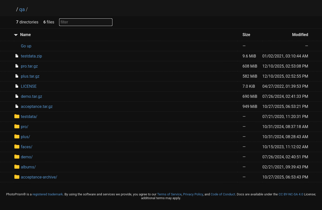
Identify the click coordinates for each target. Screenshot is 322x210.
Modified (300, 34)
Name (25, 34)
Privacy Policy (193, 194)
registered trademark (47, 194)
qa (22, 9)
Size (246, 34)
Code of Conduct (223, 194)
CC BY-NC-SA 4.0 (290, 194)
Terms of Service (169, 194)
